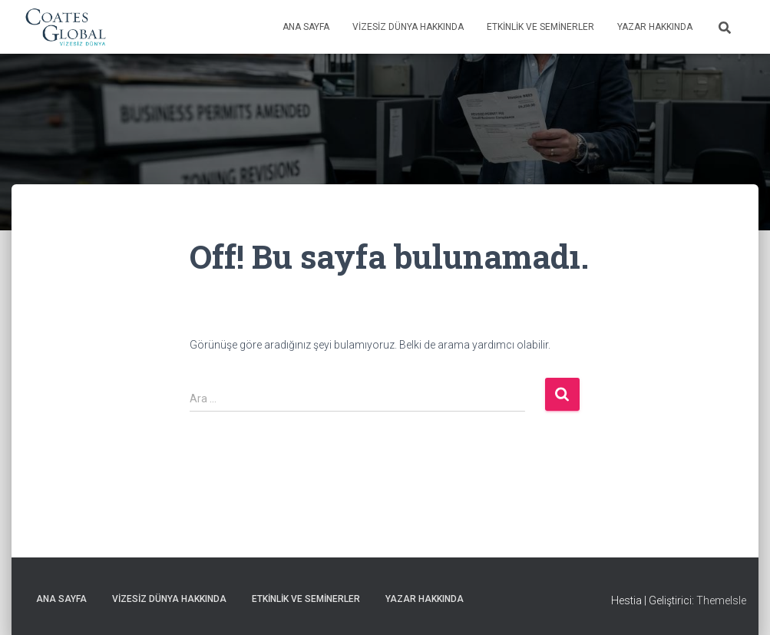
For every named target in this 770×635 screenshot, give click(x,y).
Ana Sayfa (306, 26)
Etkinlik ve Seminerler (540, 26)
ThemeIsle (721, 600)
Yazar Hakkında (654, 26)
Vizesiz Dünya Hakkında (408, 26)
